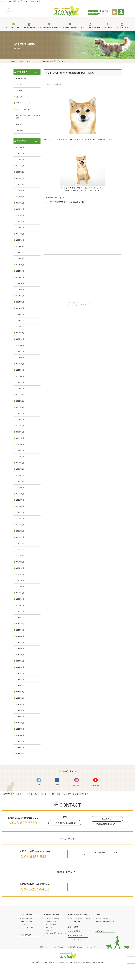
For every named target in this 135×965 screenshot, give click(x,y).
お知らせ (58, 84)
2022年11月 (20, 401)
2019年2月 (20, 673)
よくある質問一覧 (75, 931)
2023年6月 (20, 358)
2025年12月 (20, 172)
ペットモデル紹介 (25, 935)
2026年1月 (20, 166)
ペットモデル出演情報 (27, 927)
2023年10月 (20, 333)
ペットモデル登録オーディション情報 (28, 116)
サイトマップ (91, 947)
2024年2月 (20, 308)
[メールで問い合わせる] (115, 14)
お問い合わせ (100, 931)
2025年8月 (20, 197)
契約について (50, 930)
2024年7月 (20, 277)
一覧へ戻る (82, 304)
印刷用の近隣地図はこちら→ (106, 824)
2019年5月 (20, 655)
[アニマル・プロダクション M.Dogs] (66, 16)
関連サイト (43, 947)
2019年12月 (20, 618)
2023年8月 (20, 345)
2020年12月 (20, 543)
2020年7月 (20, 574)
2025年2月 (20, 234)
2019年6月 (20, 648)
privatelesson (21, 78)
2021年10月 (20, 481)
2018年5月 (20, 729)
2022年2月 (20, 457)
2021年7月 (20, 500)
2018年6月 (20, 723)
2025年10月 (20, 184)
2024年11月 (20, 252)
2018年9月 (20, 704)
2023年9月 (20, 339)
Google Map (106, 819)
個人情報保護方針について (76, 947)
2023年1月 (20, 388)
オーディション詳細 (26, 921)
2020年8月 (20, 568)
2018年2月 (20, 747)
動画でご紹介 (50, 927)
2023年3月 (20, 376)
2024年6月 (20, 283)
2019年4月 (20, 661)
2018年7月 (20, 717)
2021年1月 (20, 537)
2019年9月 (20, 630)
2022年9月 (20, 413)
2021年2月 (20, 531)
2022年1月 (20, 463)
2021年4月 (20, 518)
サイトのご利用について (57, 947)
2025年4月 (20, 221)
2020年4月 (20, 593)
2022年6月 (20, 432)
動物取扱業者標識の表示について (105, 922)
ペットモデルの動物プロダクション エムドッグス (64, 202)
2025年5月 (20, 215)
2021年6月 (20, 506)
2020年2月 (20, 605)
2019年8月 (20, 636)
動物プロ (51, 962)
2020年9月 (20, 562)
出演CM (19, 124)
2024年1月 (20, 314)
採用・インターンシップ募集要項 (80, 918)
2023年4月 (20, 370)
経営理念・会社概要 (102, 918)
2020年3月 (20, 599)
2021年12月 (20, 469)
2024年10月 (20, 259)
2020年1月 (20, 611)
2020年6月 (20, 580)
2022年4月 (20, 444)
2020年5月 (20, 587)
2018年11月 (20, 692)
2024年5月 (20, 289)
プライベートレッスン (24, 103)
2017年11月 (20, 754)
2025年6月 (20, 209)
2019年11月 (20, 624)
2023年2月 (20, 382)
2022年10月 (20, 407)
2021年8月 (20, 494)
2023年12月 (20, 320)
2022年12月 (20, 395)
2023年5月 (20, 364)
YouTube (19, 90)
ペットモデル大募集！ (27, 918)
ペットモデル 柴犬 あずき (54, 198)
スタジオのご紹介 (51, 921)
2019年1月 (20, 679)
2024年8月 (20, 271)
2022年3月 (20, 450)
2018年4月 (20, 735)
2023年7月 (20, 351)
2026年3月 (20, 153)
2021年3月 (20, 525)
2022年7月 (20, 426)
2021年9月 (20, 488)
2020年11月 (20, 549)
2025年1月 (20, 240)
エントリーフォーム (26, 924)
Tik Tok (18, 84)
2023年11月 (20, 327)
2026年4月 (20, 147)
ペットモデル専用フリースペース (56, 933)
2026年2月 (20, 159)
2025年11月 (20, 178)
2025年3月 (20, 228)
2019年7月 (20, 642)
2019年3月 (20, 667)
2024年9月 (20, 265)
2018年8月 (20, 710)
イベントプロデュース (52, 918)
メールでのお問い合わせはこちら (65, 823)
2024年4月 (20, 296)
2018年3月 (20, 741)
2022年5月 (20, 438)
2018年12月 (20, 686)
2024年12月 (20, 246)
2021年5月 (20, 512)
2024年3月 (20, 302)
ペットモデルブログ (23, 109)
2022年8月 (20, 419)
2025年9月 (20, 190)
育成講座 (19, 130)
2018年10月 (20, 698)
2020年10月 (20, 556)
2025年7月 (20, 203)
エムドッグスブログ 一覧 (77, 939)
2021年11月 (20, 475)
